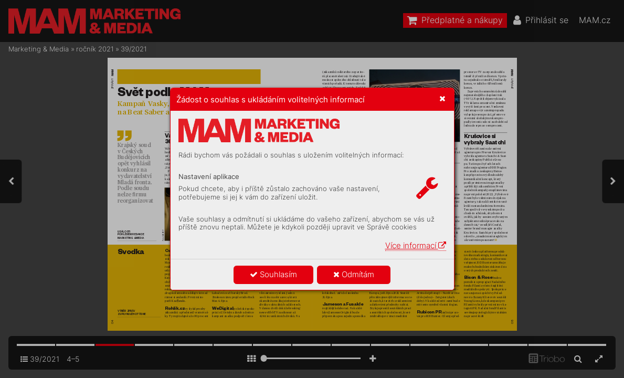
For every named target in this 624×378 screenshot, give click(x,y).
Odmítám (353, 274)
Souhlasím (273, 274)
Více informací (415, 245)
